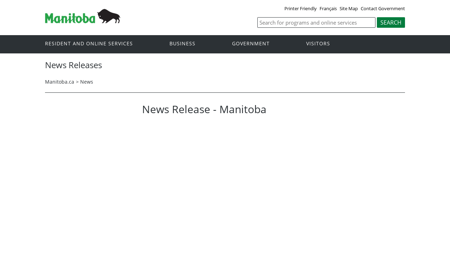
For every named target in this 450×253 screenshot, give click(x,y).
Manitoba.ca (59, 81)
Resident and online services (89, 43)
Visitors (318, 43)
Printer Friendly (300, 8)
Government (251, 43)
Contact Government (383, 8)
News (86, 81)
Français (328, 8)
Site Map (349, 8)
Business (182, 43)
